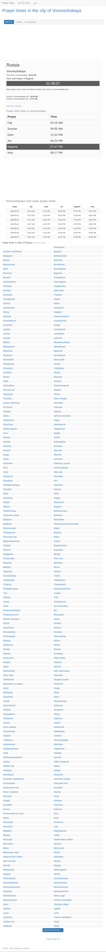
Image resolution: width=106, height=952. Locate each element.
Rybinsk (7, 640)
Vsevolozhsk (9, 731)
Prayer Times (8, 3)
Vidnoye (7, 411)
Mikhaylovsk (59, 346)
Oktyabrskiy (8, 364)
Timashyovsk (60, 601)
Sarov (6, 666)
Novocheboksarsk (62, 588)
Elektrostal (59, 290)
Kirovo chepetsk (10, 792)
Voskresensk (9, 744)
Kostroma (58, 805)
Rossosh (58, 377)
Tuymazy (7, 398)
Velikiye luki (8, 766)
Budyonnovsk (60, 545)
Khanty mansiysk (11, 619)
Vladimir (7, 735)
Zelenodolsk (59, 658)
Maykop (6, 835)
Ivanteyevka (8, 307)
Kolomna (58, 809)
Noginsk (7, 874)
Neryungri (7, 839)
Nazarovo (7, 355)
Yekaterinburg (9, 511)
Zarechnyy (8, 424)
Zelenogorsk (59, 424)
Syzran (6, 701)
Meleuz (6, 342)
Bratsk (57, 528)
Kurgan (6, 800)
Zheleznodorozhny (11, 610)
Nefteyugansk (60, 869)
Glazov (57, 299)
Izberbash (58, 485)
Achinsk (6, 441)
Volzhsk (57, 411)
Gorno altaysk (9, 727)
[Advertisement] (53, 43)
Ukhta (6, 459)
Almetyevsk (59, 247)
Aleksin (6, 506)
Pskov (56, 537)
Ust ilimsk (7, 407)
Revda (6, 377)
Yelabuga (7, 926)
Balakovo (7, 524)
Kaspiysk (7, 770)
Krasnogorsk (9, 783)
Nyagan (57, 865)
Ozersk (57, 364)
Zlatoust (7, 653)
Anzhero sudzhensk (12, 251)
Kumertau (7, 325)
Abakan (6, 437)
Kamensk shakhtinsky (13, 779)
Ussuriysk (58, 402)
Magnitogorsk (60, 830)
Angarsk (57, 506)
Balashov (7, 519)
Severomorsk (9, 705)
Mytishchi (58, 351)
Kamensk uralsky (62, 779)
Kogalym (58, 312)
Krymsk (57, 792)
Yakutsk (6, 908)
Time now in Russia (13, 106)
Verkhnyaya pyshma (12, 757)
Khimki (6, 623)
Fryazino (58, 294)
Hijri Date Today (24, 3)
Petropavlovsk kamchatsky (66, 524)
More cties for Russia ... (53, 930)
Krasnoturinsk (60, 320)
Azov (5, 433)
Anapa (6, 454)
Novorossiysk (9, 878)
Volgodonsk (59, 748)
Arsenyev (58, 446)
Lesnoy (6, 333)
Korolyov (58, 800)
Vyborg (6, 761)
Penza (57, 567)
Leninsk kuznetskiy (63, 900)
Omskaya (58, 476)
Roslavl (6, 649)
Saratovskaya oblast (63, 839)
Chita (5, 606)
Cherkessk (8, 718)
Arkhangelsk (59, 441)
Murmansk (8, 843)
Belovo (6, 260)
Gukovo (6, 303)
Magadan (7, 830)
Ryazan (57, 649)
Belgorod (7, 562)
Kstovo (57, 541)
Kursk (56, 796)
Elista (5, 493)
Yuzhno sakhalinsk (62, 917)
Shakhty (7, 709)
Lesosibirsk (59, 333)
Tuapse (57, 593)
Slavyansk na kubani (13, 683)
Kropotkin (58, 787)
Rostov (57, 645)
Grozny (6, 722)
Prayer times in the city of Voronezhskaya (41, 11)
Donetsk (7, 290)
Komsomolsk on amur (13, 813)
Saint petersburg (61, 671)
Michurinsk (59, 848)
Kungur (57, 325)
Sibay (56, 692)
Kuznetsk (7, 805)
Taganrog (7, 571)
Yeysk (56, 921)
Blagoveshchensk (11, 541)
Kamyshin (58, 774)
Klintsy (6, 312)
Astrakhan (8, 498)
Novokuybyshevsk (11, 887)
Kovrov (6, 809)
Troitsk (57, 575)
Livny (56, 913)
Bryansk (57, 532)
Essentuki (7, 294)
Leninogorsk (59, 329)
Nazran (57, 861)
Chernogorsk (60, 281)
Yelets (56, 926)
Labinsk (6, 329)
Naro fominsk (9, 861)
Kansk (57, 619)
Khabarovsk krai (10, 614)
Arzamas (7, 446)
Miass (6, 848)
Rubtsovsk (8, 645)
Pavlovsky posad (11, 515)
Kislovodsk (8, 822)
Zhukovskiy (8, 658)
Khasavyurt (59, 614)
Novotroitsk (8, 359)
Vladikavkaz (59, 731)
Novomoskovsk (61, 887)
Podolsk (7, 545)
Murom (57, 852)
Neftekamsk (8, 869)
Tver (5, 593)
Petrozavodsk (9, 528)
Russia (19, 22)
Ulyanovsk (8, 476)
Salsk (5, 381)
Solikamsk (8, 692)
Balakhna (58, 515)
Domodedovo (9, 632)
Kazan (57, 766)
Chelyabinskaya (10, 588)
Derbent (57, 623)
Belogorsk (7, 256)
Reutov (57, 372)
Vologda (57, 753)
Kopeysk (7, 316)
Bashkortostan (60, 511)
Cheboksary (59, 580)
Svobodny (58, 653)
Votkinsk (58, 735)
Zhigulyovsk (59, 428)
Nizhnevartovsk (61, 891)
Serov (56, 696)
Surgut (57, 688)
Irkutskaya (8, 480)
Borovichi (7, 273)
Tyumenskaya (9, 575)
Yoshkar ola (8, 921)
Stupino (57, 390)
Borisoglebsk (60, 268)
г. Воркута (8, 740)
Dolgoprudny (60, 286)
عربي (35, 3)
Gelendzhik (59, 727)
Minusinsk (7, 351)
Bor (55, 610)
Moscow (57, 843)
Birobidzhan (59, 264)
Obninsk (57, 454)
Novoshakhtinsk (10, 882)
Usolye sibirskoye (11, 402)
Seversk (57, 381)
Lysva (5, 913)
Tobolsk (6, 597)
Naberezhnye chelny (12, 856)
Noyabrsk (7, 891)
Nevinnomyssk (10, 900)
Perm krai (58, 558)
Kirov (56, 813)
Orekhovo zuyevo (62, 463)
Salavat (57, 666)
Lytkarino (58, 338)
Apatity (57, 433)
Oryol (5, 472)
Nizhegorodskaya (11, 485)
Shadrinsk (58, 709)
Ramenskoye (60, 636)
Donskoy (58, 632)
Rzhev (57, 640)
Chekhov (7, 584)
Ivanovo (57, 489)
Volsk (5, 753)
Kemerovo (58, 822)
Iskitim (57, 303)
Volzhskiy (58, 744)
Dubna (57, 437)
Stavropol (58, 675)
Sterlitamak (8, 679)
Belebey (7, 567)
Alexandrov (59, 502)
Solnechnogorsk (61, 385)
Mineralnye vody (11, 852)
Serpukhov (8, 696)
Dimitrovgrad (9, 636)
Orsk (5, 467)
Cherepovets (60, 584)
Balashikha (59, 519)
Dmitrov (57, 627)
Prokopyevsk (9, 532)
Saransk (57, 662)
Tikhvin (57, 394)
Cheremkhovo (9, 281)
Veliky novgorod (61, 761)
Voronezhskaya (61, 740)
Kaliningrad (8, 774)
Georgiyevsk (9, 299)
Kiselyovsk (59, 307)
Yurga (56, 420)
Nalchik (6, 865)
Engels (57, 498)
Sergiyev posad (61, 679)
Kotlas (57, 835)
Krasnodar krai (61, 783)
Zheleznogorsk (10, 428)
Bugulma (58, 273)
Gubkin (57, 722)
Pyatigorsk (8, 554)
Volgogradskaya (10, 748)
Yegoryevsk (8, 420)
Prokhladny (59, 368)
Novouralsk (59, 359)
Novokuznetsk (60, 882)
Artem (56, 493)
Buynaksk (58, 549)
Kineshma (7, 826)
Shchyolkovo (9, 714)
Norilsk (57, 874)
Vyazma (57, 757)
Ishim (5, 904)
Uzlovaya (58, 407)
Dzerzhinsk (8, 627)
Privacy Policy (51, 939)
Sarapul (6, 662)
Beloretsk (58, 562)
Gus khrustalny (61, 606)
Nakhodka (58, 856)
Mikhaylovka (9, 346)
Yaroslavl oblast (61, 904)
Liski (56, 826)
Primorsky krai (10, 537)
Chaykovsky (8, 580)
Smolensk (58, 683)
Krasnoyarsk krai (11, 787)
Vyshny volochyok (62, 415)
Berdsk (57, 554)
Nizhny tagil (59, 895)
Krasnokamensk (61, 316)
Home (9, 21)
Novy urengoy (60, 398)
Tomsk (6, 601)
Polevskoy (8, 368)
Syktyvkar (58, 705)
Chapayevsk (59, 277)
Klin (55, 480)
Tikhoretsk (8, 394)
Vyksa (6, 415)
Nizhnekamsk (9, 895)
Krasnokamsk (9, 320)
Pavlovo (7, 549)
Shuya (57, 714)
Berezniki (58, 260)
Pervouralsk (8, 558)
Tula (56, 597)
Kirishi (6, 818)
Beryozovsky (9, 264)
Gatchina (58, 718)
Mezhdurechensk (62, 342)
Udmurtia (58, 459)
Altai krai (58, 450)
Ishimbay (7, 489)
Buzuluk (7, 277)
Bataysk (57, 251)
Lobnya (6, 338)
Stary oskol (8, 675)
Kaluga (57, 770)
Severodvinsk (60, 701)
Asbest (6, 502)
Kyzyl (56, 818)
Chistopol (7, 286)
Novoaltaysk (59, 355)
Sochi (5, 688)
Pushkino (7, 372)
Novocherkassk (61, 878)
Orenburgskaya (61, 467)
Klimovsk (7, 796)
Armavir (6, 450)
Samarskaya (9, 671)
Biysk (5, 268)
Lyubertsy (7, 917)
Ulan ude (58, 472)
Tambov (57, 571)
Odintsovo (8, 463)
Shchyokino (8, 385)
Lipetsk (57, 908)
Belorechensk (60, 256)
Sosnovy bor (9, 390)
